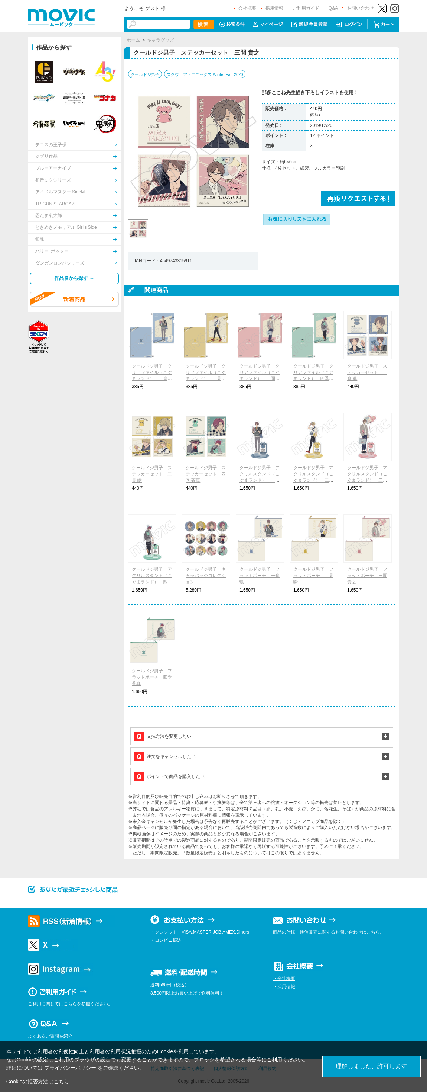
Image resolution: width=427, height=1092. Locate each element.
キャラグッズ (160, 40)
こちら (61, 1082)
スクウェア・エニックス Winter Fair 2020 (205, 74)
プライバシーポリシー (70, 1068)
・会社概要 (284, 978)
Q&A (333, 8)
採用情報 (274, 8)
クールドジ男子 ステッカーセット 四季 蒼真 (206, 474)
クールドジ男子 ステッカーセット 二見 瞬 (152, 474)
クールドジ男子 (145, 74)
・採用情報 (284, 986)
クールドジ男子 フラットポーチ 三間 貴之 (367, 576)
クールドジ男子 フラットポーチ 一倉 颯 (259, 576)
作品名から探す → (74, 278)
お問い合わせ (360, 8)
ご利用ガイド (306, 8)
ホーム (133, 40)
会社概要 (247, 8)
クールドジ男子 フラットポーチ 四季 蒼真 (152, 677)
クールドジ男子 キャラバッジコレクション (206, 576)
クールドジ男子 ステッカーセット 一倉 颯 (367, 372)
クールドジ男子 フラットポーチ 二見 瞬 (313, 576)
